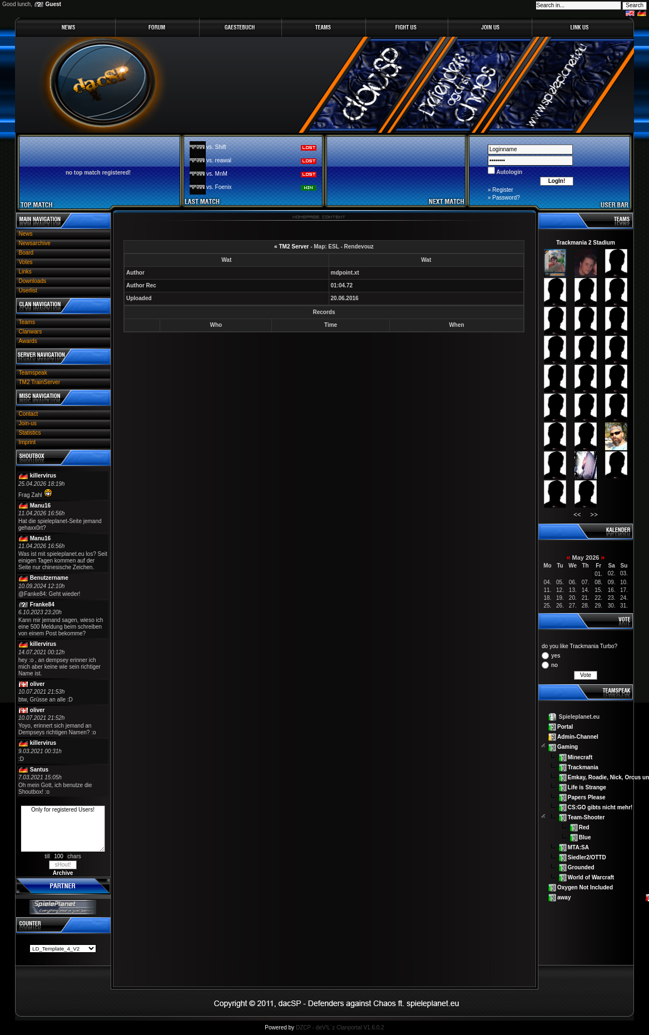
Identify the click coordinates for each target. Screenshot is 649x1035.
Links (25, 271)
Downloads (32, 281)
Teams (27, 322)
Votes (26, 262)
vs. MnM (216, 174)
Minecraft (580, 757)
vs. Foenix (219, 187)
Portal (565, 727)
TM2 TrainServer (39, 382)
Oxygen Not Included (585, 887)
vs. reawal (218, 160)
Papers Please (587, 797)
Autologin (508, 172)
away (564, 897)
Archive (63, 873)
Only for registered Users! (63, 828)
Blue (585, 837)
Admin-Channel (577, 737)
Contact (28, 414)
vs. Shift (216, 147)
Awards (28, 341)
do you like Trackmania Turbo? (579, 646)
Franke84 (42, 604)
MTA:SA (578, 847)
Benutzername (49, 578)
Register (502, 190)
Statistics (30, 433)
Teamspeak (33, 373)
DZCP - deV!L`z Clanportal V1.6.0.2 (340, 1027)
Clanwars (30, 332)
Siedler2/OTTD (587, 857)
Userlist (28, 290)
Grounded (581, 867)
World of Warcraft (591, 877)
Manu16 (40, 505)
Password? (505, 198)
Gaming (567, 747)
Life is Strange (587, 787)
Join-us (28, 423)
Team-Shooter (586, 817)
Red (584, 827)
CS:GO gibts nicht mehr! (600, 807)
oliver (37, 684)
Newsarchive (35, 243)
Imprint (27, 442)
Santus (39, 770)
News (26, 234)
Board (26, 253)
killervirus (43, 475)
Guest (53, 4)
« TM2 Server (291, 246)
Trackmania (583, 767)
